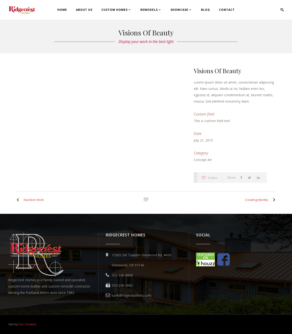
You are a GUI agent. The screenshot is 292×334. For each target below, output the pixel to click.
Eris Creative (27, 324)
